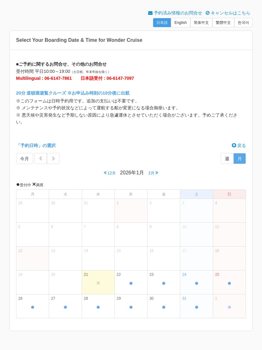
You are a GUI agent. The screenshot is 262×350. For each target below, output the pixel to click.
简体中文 (201, 22)
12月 (110, 172)
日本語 (162, 22)
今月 (24, 158)
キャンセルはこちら (228, 12)
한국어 (243, 22)
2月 (153, 172)
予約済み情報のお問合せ (175, 12)
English (181, 22)
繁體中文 (223, 22)
